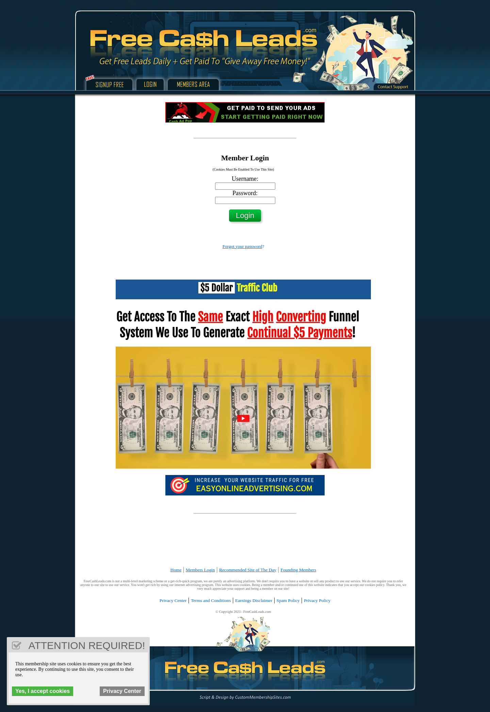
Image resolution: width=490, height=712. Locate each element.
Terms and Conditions (211, 600)
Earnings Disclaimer (253, 600)
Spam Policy (288, 600)
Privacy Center (173, 600)
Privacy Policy (317, 600)
